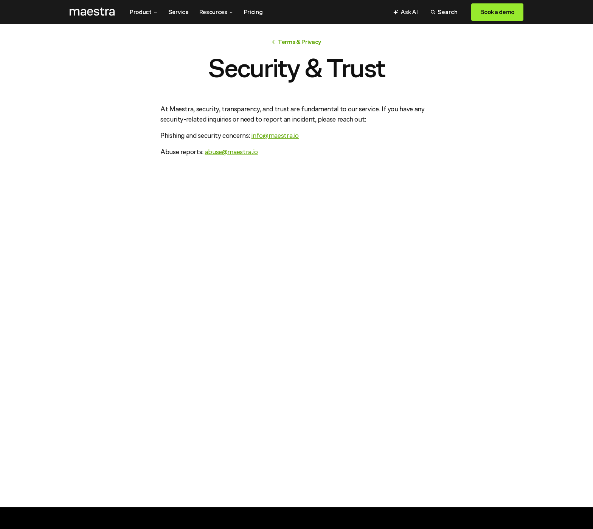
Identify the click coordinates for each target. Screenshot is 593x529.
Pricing (253, 12)
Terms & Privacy (296, 42)
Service (178, 12)
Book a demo (497, 12)
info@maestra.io (275, 135)
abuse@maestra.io (231, 151)
